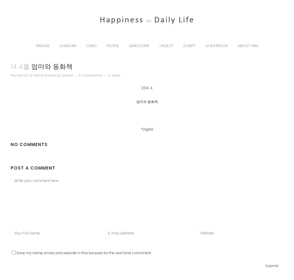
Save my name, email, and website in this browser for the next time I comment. (84, 252)
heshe (50, 75)
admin (68, 75)
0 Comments (90, 75)
